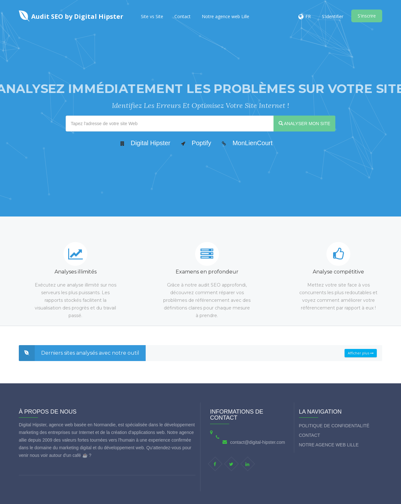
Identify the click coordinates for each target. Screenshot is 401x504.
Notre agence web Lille (225, 16)
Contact (182, 16)
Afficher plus (361, 353)
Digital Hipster (150, 142)
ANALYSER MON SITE (304, 123)
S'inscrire (367, 16)
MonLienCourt (252, 142)
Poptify (201, 142)
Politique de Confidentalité (334, 425)
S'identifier (332, 16)
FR (308, 16)
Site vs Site (152, 16)
